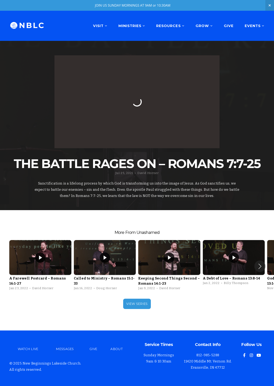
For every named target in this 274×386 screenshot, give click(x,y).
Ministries (131, 26)
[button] (260, 266)
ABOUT (116, 349)
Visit (100, 26)
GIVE (93, 349)
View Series (137, 304)
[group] (40, 266)
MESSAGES (65, 349)
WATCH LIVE (28, 349)
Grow (204, 26)
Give (229, 26)
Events (254, 26)
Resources (170, 26)
